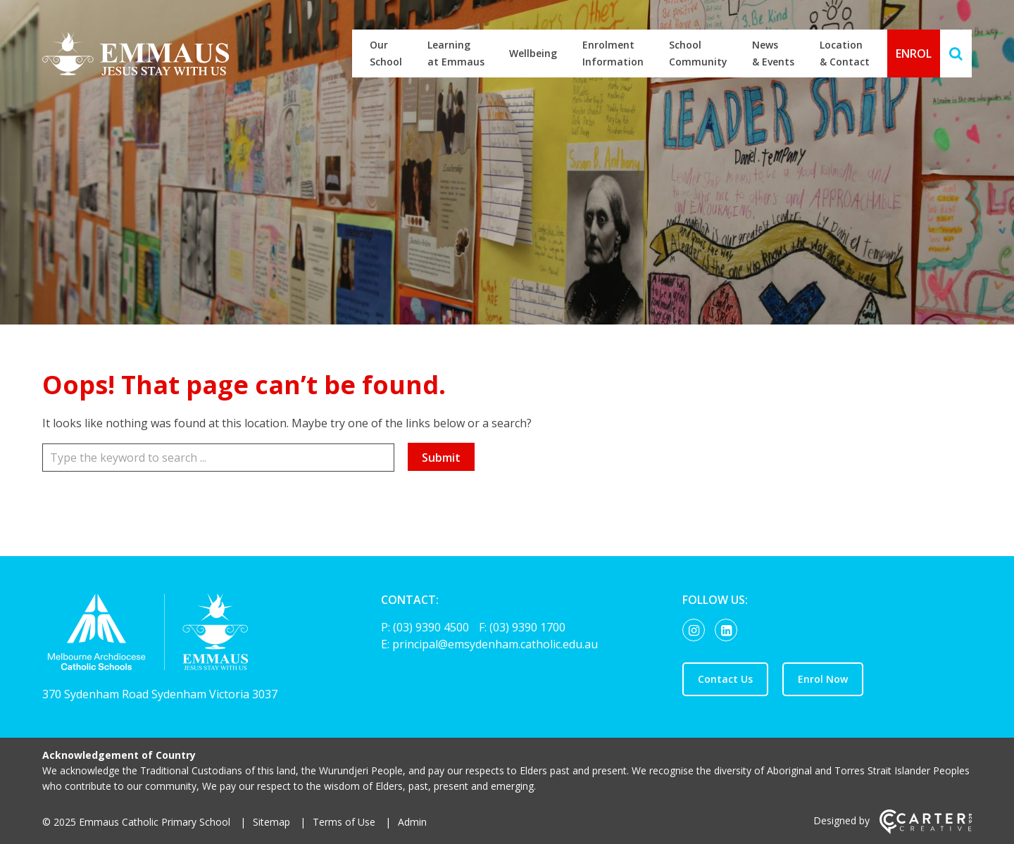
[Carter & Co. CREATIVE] (926, 830)
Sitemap (271, 822)
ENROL (914, 53)
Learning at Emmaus (455, 53)
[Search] (956, 53)
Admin (412, 822)
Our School (386, 53)
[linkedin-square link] (729, 630)
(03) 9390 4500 (432, 627)
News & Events (773, 53)
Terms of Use (344, 822)
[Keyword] (218, 457)
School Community (698, 53)
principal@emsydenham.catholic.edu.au (495, 644)
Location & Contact (845, 53)
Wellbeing (533, 53)
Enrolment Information (613, 53)
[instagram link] (697, 630)
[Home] (187, 635)
